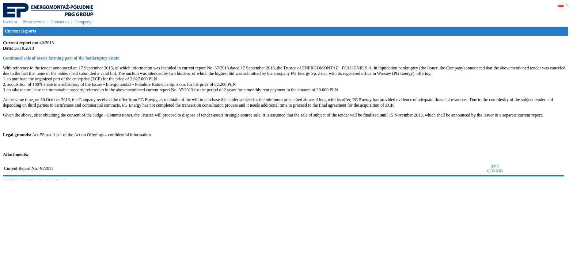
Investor (10, 21)
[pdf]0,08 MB (495, 168)
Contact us (59, 21)
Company (83, 21)
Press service (34, 21)
